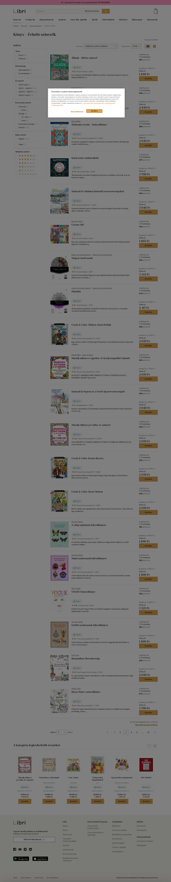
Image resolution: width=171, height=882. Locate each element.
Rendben (94, 111)
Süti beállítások (77, 111)
